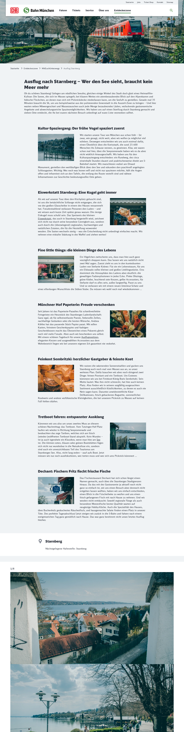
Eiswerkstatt (44, 218)
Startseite (14, 68)
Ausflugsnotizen (89, 337)
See (98, 439)
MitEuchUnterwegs (51, 68)
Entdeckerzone (31, 68)
